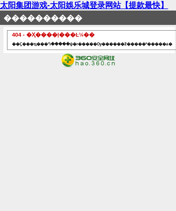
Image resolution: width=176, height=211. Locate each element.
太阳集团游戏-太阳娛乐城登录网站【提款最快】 (84, 5)
